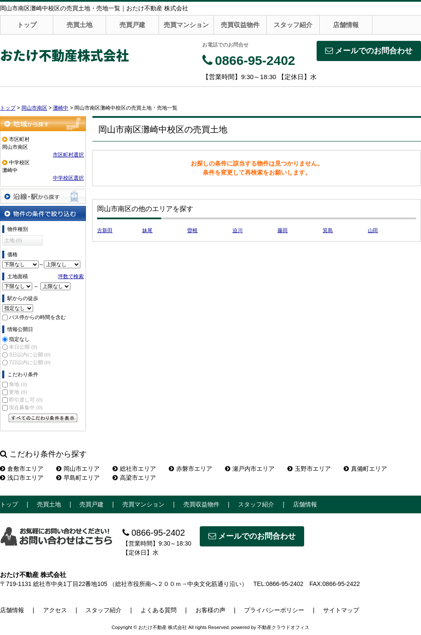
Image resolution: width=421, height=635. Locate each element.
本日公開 (23, 347)
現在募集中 (25, 408)
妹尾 (147, 230)
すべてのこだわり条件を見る (43, 418)
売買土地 (79, 24)
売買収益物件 (240, 24)
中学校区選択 (68, 178)
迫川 (237, 230)
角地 (18, 384)
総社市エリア (134, 468)
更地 (18, 392)
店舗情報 (346, 24)
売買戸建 (132, 24)
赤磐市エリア (190, 468)
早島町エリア (78, 477)
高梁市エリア (134, 477)
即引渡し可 (25, 400)
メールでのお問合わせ (368, 50)
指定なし (19, 339)
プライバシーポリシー (274, 610)
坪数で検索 (71, 276)
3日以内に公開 (29, 355)
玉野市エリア (309, 468)
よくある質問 (158, 610)
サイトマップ (341, 610)
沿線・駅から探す (43, 196)
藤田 (283, 230)
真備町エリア (365, 468)
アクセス (55, 610)
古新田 (105, 230)
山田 (373, 230)
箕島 (328, 230)
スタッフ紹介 (293, 24)
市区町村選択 (68, 155)
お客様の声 (210, 610)
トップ (27, 24)
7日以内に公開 (29, 362)
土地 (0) (13, 240)
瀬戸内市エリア (250, 468)
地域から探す (43, 123)
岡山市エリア (78, 468)
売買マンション (186, 24)
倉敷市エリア (21, 468)
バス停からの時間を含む (37, 317)
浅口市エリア (21, 477)
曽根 (192, 230)
